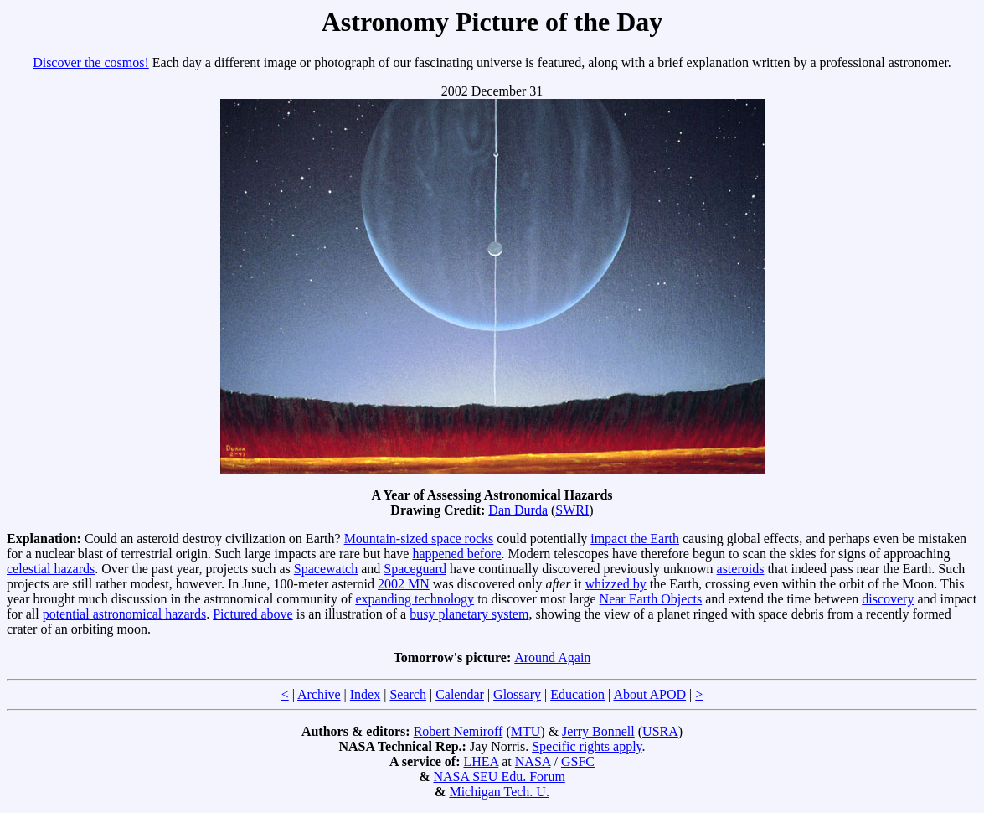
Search (407, 694)
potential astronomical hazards (124, 614)
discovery (888, 599)
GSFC (578, 761)
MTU (526, 731)
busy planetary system (469, 614)
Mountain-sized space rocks (419, 538)
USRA (660, 731)
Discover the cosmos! (91, 62)
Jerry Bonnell (598, 731)
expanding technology (414, 599)
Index (365, 694)
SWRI (572, 510)
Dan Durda (518, 510)
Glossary (517, 694)
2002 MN (404, 584)
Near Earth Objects (651, 599)
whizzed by (616, 584)
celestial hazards (51, 569)
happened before (456, 553)
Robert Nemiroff (458, 731)
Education (577, 694)
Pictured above (253, 614)
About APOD (649, 694)
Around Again (552, 657)
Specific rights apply (586, 746)
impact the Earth (634, 538)
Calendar (459, 694)
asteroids (741, 569)
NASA (533, 761)
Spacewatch (326, 569)
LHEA (480, 761)
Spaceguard (415, 569)
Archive (319, 694)
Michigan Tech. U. (499, 792)
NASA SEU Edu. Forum (498, 776)
